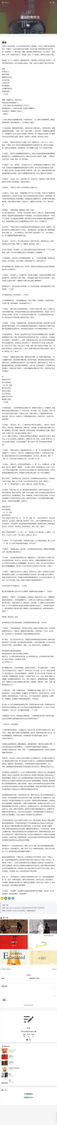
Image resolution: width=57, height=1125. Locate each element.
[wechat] (5, 898)
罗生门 (54, 969)
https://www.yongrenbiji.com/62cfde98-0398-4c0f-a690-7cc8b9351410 (25, 908)
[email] (9, 898)
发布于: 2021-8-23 (22, 22)
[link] (2, 898)
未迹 (7, 905)
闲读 (28, 12)
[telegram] (12, 898)
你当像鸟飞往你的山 (5, 969)
